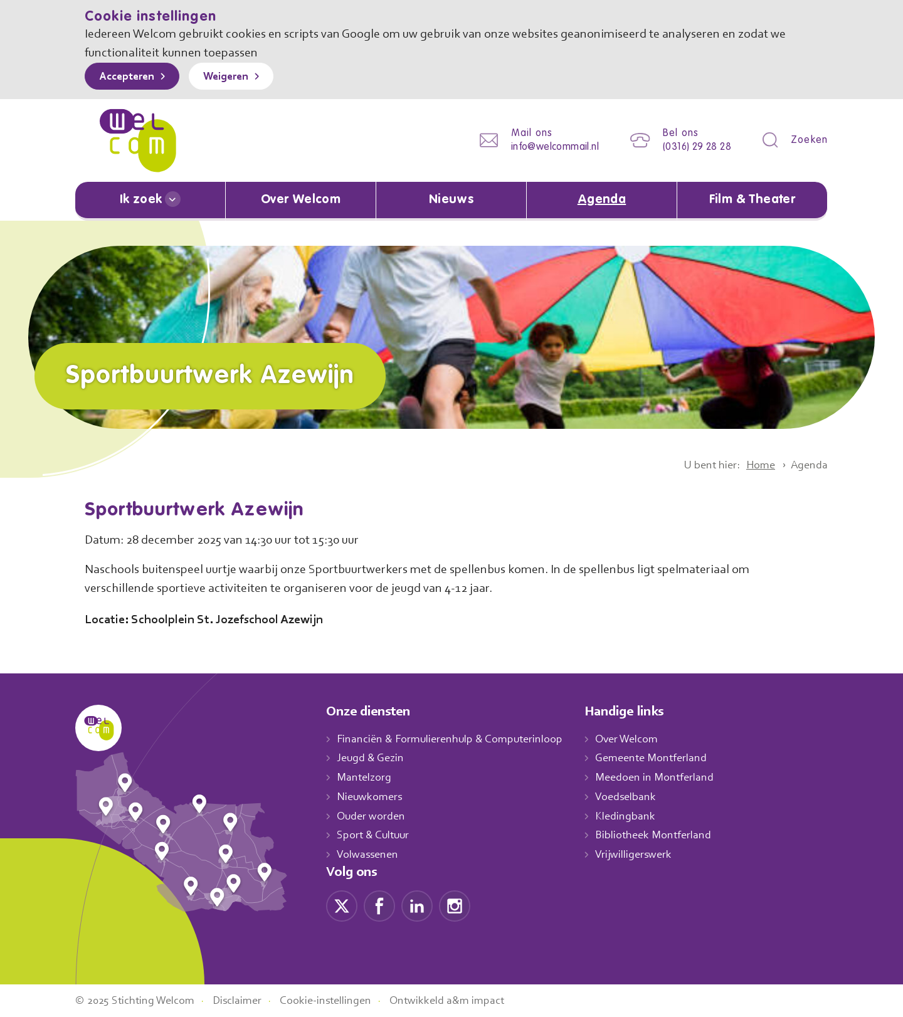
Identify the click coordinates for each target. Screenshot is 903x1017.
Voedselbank (639, 796)
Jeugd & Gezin (374, 758)
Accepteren (130, 77)
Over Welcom (301, 200)
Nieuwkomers (371, 796)
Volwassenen (370, 854)
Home (756, 464)
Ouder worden (372, 815)
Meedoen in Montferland (668, 777)
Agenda (602, 200)
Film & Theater (752, 200)
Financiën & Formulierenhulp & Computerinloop (455, 738)
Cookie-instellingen (340, 1000)
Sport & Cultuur (375, 834)
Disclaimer (247, 1000)
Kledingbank (638, 815)
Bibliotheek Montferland (666, 834)
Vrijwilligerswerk (647, 854)
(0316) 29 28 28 (693, 147)
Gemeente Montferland (664, 758)
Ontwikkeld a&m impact (466, 1000)
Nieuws (450, 200)
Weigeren (234, 77)
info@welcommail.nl (545, 147)
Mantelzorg (365, 777)
